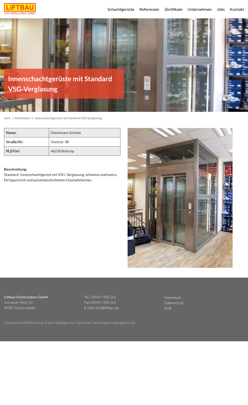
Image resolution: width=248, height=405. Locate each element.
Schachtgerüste (121, 9)
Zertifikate (173, 9)
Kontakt (237, 9)
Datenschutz (174, 303)
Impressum (172, 297)
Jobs (221, 9)
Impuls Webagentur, (60, 322)
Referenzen (149, 9)
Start (7, 118)
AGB (167, 308)
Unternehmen (200, 9)
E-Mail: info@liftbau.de (101, 308)
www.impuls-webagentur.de (114, 322)
